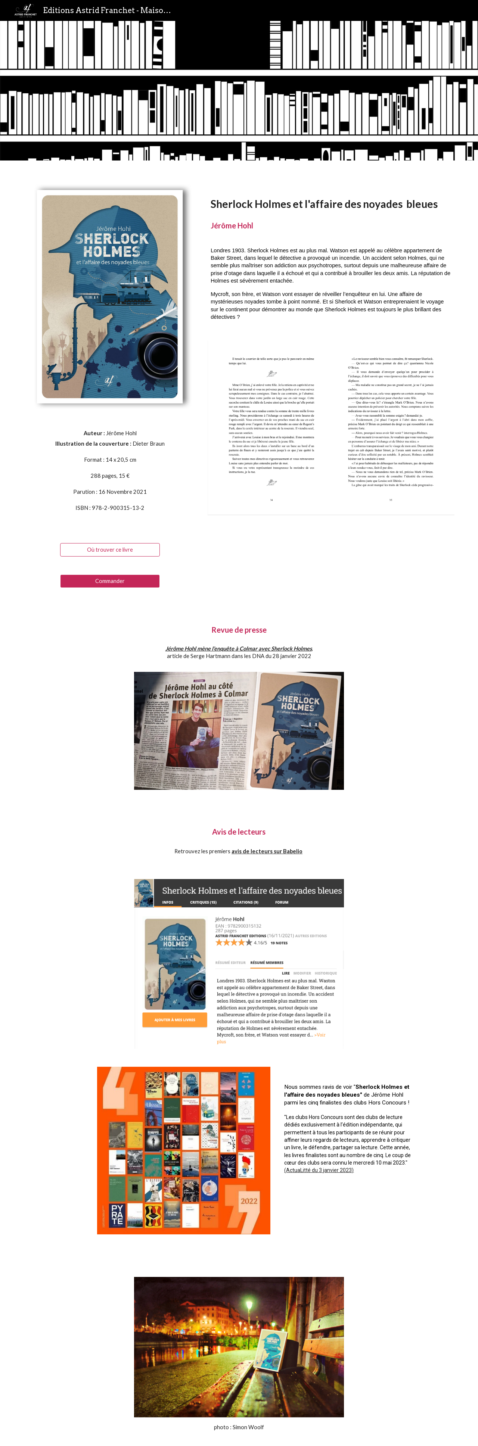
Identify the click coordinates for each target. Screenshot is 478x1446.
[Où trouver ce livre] (109, 549)
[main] (110, 474)
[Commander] (109, 581)
